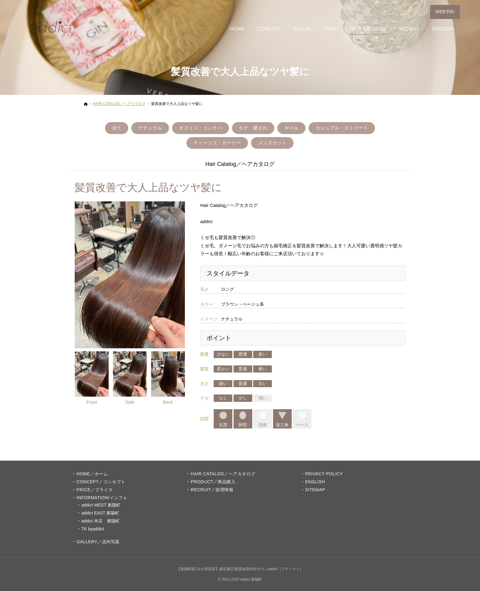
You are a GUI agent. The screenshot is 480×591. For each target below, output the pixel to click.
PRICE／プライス (95, 489)
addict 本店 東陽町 (100, 520)
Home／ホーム (92, 473)
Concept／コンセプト (101, 481)
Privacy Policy (324, 473)
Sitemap (315, 489)
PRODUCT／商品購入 (213, 481)
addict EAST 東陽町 (100, 513)
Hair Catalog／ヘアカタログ (223, 473)
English (315, 481)
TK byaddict (92, 528)
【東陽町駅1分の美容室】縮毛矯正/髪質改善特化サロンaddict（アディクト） (240, 569)
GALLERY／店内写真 (98, 541)
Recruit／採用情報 (212, 489)
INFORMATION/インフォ (102, 497)
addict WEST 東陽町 (100, 505)
